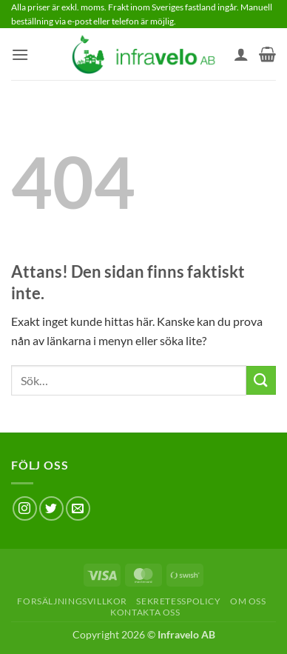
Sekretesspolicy (178, 601)
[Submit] (261, 380)
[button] (20, 54)
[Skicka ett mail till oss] (78, 508)
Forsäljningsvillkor (72, 601)
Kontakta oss (145, 612)
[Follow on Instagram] (25, 508)
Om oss (248, 601)
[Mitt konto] (241, 54)
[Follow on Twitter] (51, 508)
